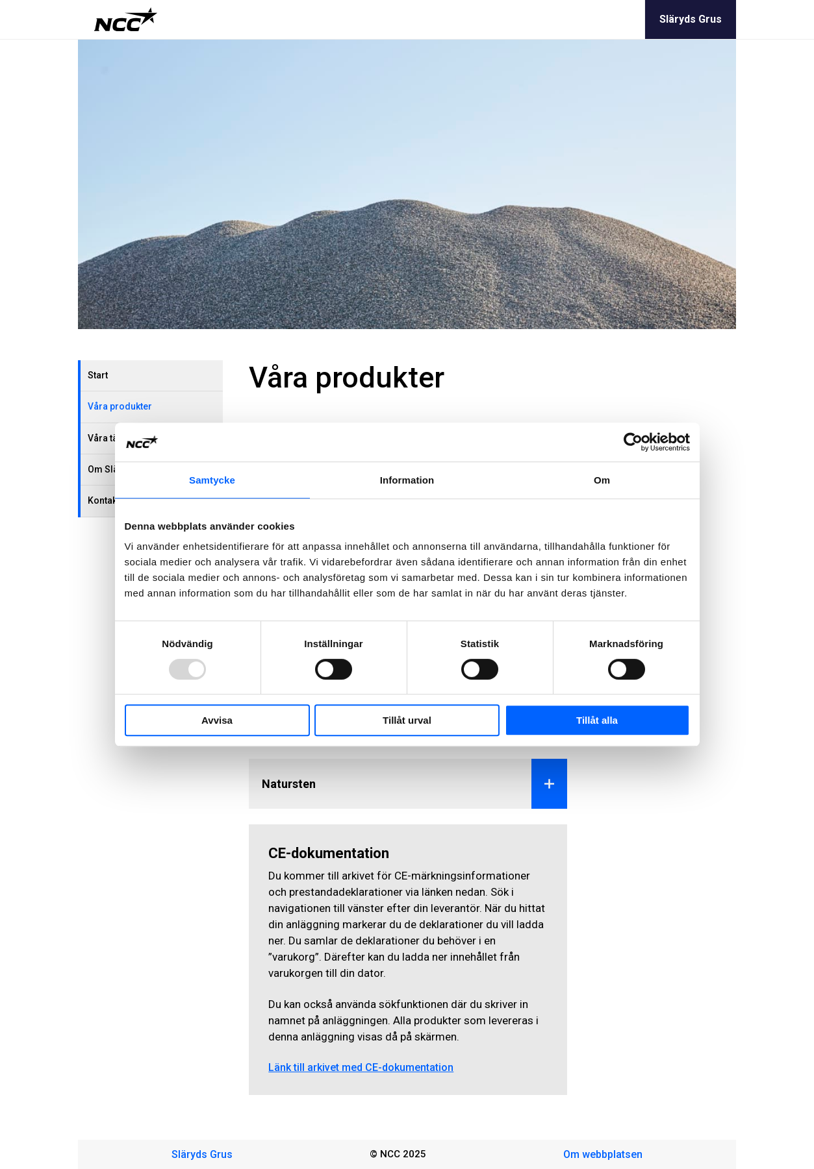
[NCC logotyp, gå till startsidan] (125, 19)
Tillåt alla (597, 720)
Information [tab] (407, 480)
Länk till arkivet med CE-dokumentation (360, 1067)
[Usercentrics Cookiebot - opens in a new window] (633, 442)
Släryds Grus (690, 19)
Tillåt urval (407, 720)
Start (98, 375)
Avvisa (217, 720)
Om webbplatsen (602, 1154)
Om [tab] (602, 480)
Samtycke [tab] (212, 480)
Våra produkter (120, 406)
